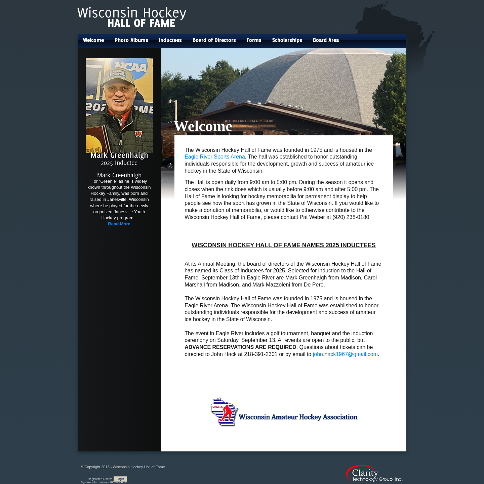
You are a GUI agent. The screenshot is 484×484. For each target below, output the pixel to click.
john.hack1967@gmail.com (345, 354)
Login (120, 479)
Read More (119, 223)
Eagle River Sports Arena (215, 157)
